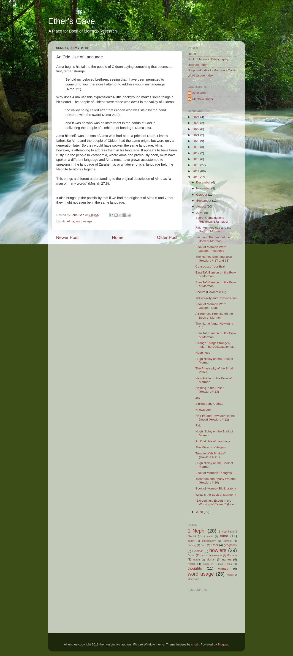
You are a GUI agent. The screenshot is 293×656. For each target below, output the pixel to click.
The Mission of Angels (210, 447)
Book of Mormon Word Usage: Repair (210, 305)
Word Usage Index (200, 75)
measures (217, 555)
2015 (196, 165)
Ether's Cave (71, 21)
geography (230, 545)
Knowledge (203, 409)
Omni (206, 564)
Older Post (167, 237)
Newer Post (67, 237)
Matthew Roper (202, 99)
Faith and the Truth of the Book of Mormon (212, 239)
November (203, 188)
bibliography (209, 540)
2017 (196, 153)
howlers (217, 550)
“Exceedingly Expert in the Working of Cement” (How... (216, 502)
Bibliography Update (209, 403)
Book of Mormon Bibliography (208, 59)
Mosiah (210, 559)
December (203, 182)
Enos (203, 545)
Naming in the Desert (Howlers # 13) (210, 389)
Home (117, 237)
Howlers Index (197, 64)
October (202, 194)
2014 (196, 171)
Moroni (196, 559)
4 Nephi (208, 536)
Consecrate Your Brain (210, 266)
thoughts (195, 568)
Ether (214, 545)
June (200, 512)
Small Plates (224, 564)
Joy (197, 397)
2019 (196, 147)
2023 (196, 123)
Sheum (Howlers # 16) (210, 292)
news (191, 564)
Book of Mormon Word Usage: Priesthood (210, 248)
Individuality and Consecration (216, 298)
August (201, 206)
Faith (198, 425)
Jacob (191, 555)
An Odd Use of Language (212, 441)
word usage (84, 221)
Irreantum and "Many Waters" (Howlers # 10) (215, 480)
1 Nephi (197, 531)
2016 (196, 159)
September (204, 200)
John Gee (199, 92)
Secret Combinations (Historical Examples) (211, 219)
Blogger (223, 644)
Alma (70, 221)
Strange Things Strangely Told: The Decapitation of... (215, 344)
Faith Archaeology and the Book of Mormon (213, 229)
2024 (196, 117)
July (199, 212)
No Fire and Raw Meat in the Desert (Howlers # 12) (215, 417)
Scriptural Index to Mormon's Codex (212, 70)
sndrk (195, 644)
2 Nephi (223, 531)
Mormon (232, 555)
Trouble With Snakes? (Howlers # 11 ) (210, 455)
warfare (223, 568)
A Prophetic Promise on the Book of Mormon (214, 315)
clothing (192, 545)
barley (191, 540)
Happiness (202, 352)
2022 (196, 129)
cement (227, 540)
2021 (196, 135)
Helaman (197, 551)
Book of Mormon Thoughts (213, 473)
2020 (196, 141)
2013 (196, 177)
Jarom (203, 555)
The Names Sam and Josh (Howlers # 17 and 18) (213, 258)
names (226, 559)
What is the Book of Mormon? (215, 494)
